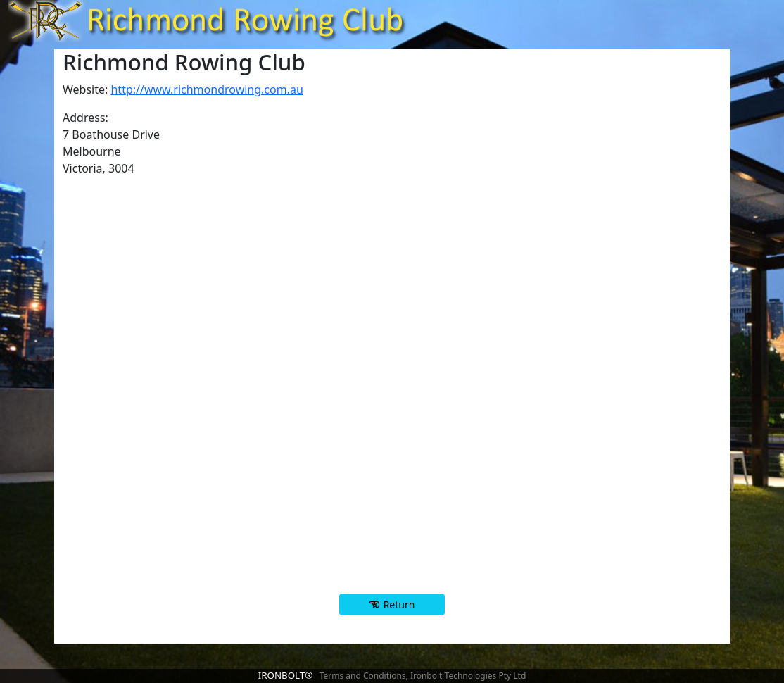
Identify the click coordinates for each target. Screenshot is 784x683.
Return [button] (399, 604)
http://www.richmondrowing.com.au (206, 89)
